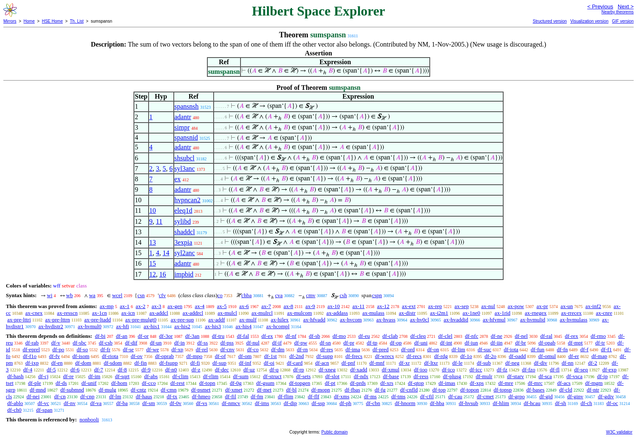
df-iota (511, 349)
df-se (128, 349)
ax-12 (383, 306)
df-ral (546, 336)
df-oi (269, 363)
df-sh (560, 403)
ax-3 (156, 306)
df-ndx (361, 376)
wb (69, 295)
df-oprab (164, 356)
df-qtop (416, 383)
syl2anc (185, 252)
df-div (540, 363)
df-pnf (348, 363)
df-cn (59, 396)
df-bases (535, 390)
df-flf (313, 396)
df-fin (140, 363)
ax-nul (488, 306)
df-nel (521, 336)
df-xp (177, 349)
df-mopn (320, 390)
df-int (446, 343)
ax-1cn (99, 313)
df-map (599, 356)
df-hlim (501, 403)
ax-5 (222, 306)
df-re (68, 376)
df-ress (420, 376)
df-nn (567, 363)
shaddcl (185, 231)
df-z (195, 369)
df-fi (195, 363)
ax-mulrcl (262, 313)
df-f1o (30, 356)
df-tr (600, 343)
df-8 (122, 369)
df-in (179, 343)
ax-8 (288, 306)
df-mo (339, 336)
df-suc (484, 349)
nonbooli (89, 419)
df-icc (476, 369)
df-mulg (107, 390)
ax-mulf (247, 319)
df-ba (122, 403)
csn (140, 295)
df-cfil (426, 396)
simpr (182, 127)
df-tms (398, 396)
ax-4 (199, 306)
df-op (396, 343)
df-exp (609, 369)
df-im (94, 376)
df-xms (342, 396)
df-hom (119, 383)
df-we (152, 349)
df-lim (458, 349)
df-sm (148, 403)
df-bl (291, 390)
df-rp (298, 369)
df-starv (515, 376)
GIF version (623, 21)
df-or (143, 336)
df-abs (151, 376)
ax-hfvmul (494, 319)
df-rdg (441, 356)
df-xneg (326, 369)
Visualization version (589, 21)
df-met (264, 390)
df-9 (146, 369)
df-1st (270, 356)
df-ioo (420, 369)
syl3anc (185, 168)
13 (152, 242)
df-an (121, 336)
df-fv (54, 356)
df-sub (484, 363)
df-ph (345, 403)
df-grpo (516, 396)
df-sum (240, 376)
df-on (433, 349)
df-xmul (390, 369)
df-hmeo (201, 396)
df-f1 (606, 349)
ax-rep (435, 306)
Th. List (77, 21)
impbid (184, 274)
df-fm (257, 396)
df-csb (106, 343)
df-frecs (353, 356)
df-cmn (169, 390)
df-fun (538, 349)
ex (178, 179)
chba (246, 295)
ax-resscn (67, 313)
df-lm (115, 396)
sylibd (183, 221)
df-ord (408, 349)
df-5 (51, 369)
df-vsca (574, 376)
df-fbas (352, 390)
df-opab (546, 343)
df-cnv (227, 349)
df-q (274, 369)
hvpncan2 (188, 200)
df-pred (381, 349)
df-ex (267, 336)
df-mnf (376, 363)
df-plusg (452, 376)
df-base (391, 376)
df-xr (404, 363)
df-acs (564, 383)
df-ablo (15, 403)
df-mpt (575, 343)
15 (152, 263)
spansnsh (187, 106)
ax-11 (358, 306)
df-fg (380, 390)
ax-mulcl (227, 313)
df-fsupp (168, 363)
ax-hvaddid (456, 319)
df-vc (43, 403)
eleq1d (184, 210)
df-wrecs (384, 356)
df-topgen (300, 383)
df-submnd (72, 390)
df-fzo (528, 369)
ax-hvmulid (532, 319)
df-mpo (194, 356)
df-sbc (79, 343)
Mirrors (9, 21)
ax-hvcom (351, 319)
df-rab (32, 343)
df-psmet (200, 390)
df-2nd (296, 356)
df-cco (149, 383)
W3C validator (619, 432)
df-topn (207, 383)
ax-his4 (243, 326)
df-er (573, 356)
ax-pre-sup (182, 319)
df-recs (414, 356)
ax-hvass (386, 319)
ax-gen (174, 306)
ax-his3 (213, 326)
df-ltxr (431, 363)
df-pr (348, 343)
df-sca (545, 376)
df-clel (445, 336)
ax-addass (337, 313)
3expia (184, 242)
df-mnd (38, 390)
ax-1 (125, 306)
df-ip (602, 376)
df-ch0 (14, 410)
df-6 (75, 369)
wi (49, 295)
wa (92, 295)
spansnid (186, 137)
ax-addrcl (193, 313)
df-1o (466, 356)
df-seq (581, 369)
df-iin (497, 343)
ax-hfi (122, 326)
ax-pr (542, 306)
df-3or (166, 336)
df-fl (554, 369)
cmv (310, 295)
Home (29, 21)
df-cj (43, 376)
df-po (58, 349)
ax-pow (516, 306)
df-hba (437, 403)
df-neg (512, 363)
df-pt (330, 383)
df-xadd (358, 369)
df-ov (137, 356)
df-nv (70, 403)
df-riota (110, 356)
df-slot (332, 376)
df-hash (15, 376)
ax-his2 (182, 326)
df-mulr (484, 376)
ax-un (567, 306)
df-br (520, 343)
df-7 (98, 369)
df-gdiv (606, 396)
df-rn (302, 349)
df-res (326, 349)
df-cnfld (409, 390)
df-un (156, 343)
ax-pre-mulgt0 (140, 319)
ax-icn (128, 313)
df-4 (27, 369)
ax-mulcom (299, 313)
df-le (457, 363)
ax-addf (216, 319)
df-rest (177, 383)
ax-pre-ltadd (97, 319)
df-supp (324, 356)
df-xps (477, 383)
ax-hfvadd (314, 319)
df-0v (175, 403)
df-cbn (373, 403)
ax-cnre (604, 313)
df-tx (172, 396)
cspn (377, 295)
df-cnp (87, 396)
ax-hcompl (278, 326)
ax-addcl (158, 313)
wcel (117, 295)
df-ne (496, 336)
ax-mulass (373, 313)
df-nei (32, 396)
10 (152, 210)
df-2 (592, 363)
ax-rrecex (571, 313)
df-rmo (598, 336)
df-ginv (575, 396)
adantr (183, 116)
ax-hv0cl (419, 319)
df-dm (278, 349)
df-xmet (233, 390)
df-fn (562, 349)
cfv (162, 295)
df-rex (571, 336)
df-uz (249, 369)
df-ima (352, 349)
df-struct (272, 376)
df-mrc (535, 383)
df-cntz (138, 390)
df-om (245, 356)
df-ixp (32, 363)
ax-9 (310, 306)
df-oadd (517, 356)
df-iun (471, 343)
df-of (220, 356)
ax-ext (408, 306)
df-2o (490, 356)
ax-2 (140, 306)
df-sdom (113, 363)
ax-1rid (503, 313)
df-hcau (532, 403)
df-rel (202, 349)
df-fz (502, 369)
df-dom (83, 363)
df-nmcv (231, 403)
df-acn (322, 363)
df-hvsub (468, 403)
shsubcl (185, 158)
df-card (295, 363)
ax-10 (333, 306)
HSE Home (52, 21)
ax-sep (461, 306)
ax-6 (244, 306)
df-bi (100, 336)
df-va (96, 403)
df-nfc (471, 336)
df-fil (230, 396)
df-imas (447, 383)
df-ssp (318, 403)
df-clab (390, 336)
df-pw (300, 343)
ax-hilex (280, 319)
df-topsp (502, 390)
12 (152, 274)
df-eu (364, 336)
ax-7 (266, 306)
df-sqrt (122, 376)
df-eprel (31, 349)
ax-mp (107, 306)
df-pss (227, 343)
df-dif (131, 343)
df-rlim (211, 376)
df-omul (547, 356)
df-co (252, 349)
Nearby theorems (617, 12)
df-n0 (171, 369)
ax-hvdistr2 (50, 326)
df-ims (262, 403)
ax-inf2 (593, 306)
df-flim (285, 396)
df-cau (455, 396)
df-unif (89, 383)
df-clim (180, 376)
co (219, 295)
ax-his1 (151, 326)
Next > (626, 6)
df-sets (303, 376)
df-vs (201, 403)
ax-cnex (33, 313)
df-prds (358, 383)
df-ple (34, 383)
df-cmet (485, 396)
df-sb (314, 336)
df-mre (506, 383)
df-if (277, 343)
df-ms (370, 396)
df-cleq (418, 336)
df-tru (218, 336)
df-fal (243, 336)
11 (159, 221)
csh (343, 295)
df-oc (612, 403)
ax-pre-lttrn (57, 319)
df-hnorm (405, 403)
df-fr (105, 349)
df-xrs (386, 383)
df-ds (61, 383)
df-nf (290, 336)
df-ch (586, 403)
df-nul (253, 343)
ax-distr (407, 313)
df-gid (546, 396)
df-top (439, 390)
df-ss (202, 343)
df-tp (372, 343)
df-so (82, 349)
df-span (44, 410)
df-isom (81, 356)
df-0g (236, 383)
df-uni (421, 343)
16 (162, 274)
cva (278, 295)
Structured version (550, 21)
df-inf (245, 363)
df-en (57, 363)
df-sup (219, 363)
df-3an (192, 336)
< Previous (600, 6)
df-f (584, 349)
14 (166, 252)
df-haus (144, 396)
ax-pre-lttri (19, 319)
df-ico (448, 369)
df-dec (222, 369)
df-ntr (593, 390)
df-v (55, 343)
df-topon (469, 390)
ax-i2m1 (439, 313)
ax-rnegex (536, 313)
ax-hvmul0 (89, 326)
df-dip (290, 403)
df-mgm (594, 383)
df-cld (565, 390)
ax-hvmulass (573, 319)
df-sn (325, 343)
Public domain (334, 432)
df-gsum (265, 383)
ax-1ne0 (471, 313)
